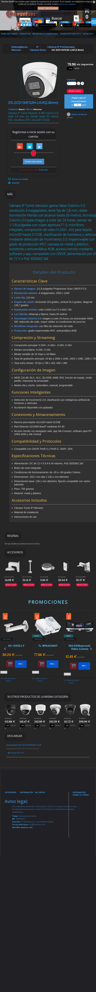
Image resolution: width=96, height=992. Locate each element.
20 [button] (65, 690)
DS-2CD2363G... (52, 718)
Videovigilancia (13, 804)
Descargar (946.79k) (16, 753)
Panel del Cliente (9, 34)
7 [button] (33, 690)
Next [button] (91, 648)
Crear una (43, 170)
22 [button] (70, 690)
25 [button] (78, 690)
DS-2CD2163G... (8, 718)
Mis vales (41, 834)
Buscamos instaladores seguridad (27, 872)
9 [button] (38, 690)
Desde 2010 (88, 34)
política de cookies (67, 4)
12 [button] (45, 690)
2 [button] (20, 690)
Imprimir (16, 183)
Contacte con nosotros (47, 25)
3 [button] (23, 690)
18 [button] (60, 690)
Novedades (26, 804)
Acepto (41, 8)
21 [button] (68, 690)
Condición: (13, 109)
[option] (30, 648)
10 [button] (40, 690)
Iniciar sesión (85, 25)
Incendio (10, 892)
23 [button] (73, 690)
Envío (24, 848)
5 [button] (28, 690)
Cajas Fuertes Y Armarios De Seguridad (11, 921)
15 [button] (53, 690)
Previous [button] (5, 648)
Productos (25, 34)
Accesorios (11, 880)
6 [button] (30, 690)
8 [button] (35, 690)
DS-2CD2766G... (38, 718)
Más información (52, 8)
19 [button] (63, 690)
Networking (11, 821)
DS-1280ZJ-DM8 (44, 577)
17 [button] (58, 690)
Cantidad (71, 79)
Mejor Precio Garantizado (45, 34)
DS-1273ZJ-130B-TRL (81, 577)
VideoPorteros (13, 845)
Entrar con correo (33, 161)
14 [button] (50, 690)
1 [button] (18, 690)
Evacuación (12, 930)
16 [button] (55, 690)
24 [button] (75, 690)
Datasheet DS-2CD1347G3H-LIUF (23, 744)
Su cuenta (67, 25)
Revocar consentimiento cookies (28, 899)
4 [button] (25, 690)
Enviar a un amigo (20, 179)
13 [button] (48, 690)
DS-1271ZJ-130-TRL (27, 577)
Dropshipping (27, 865)
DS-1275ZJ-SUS (62, 577)
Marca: (29, 109)
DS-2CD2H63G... (82, 718)
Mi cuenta (40, 792)
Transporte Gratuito (70, 34)
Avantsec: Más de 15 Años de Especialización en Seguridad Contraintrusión (28, 923)
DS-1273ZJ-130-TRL (9, 577)
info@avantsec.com (81, 824)
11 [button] (43, 690)
